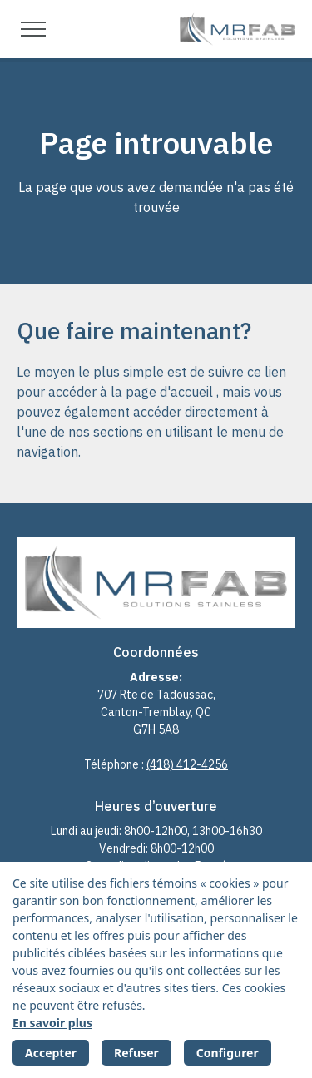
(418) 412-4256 (187, 764)
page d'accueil (171, 391)
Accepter (51, 1053)
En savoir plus (52, 1023)
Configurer (227, 1053)
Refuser (136, 1053)
